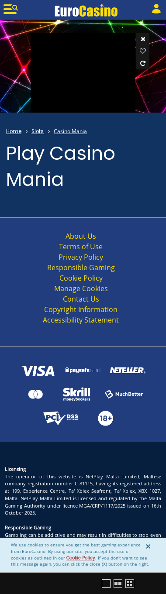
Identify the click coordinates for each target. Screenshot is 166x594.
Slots (37, 131)
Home (13, 131)
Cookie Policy (80, 558)
